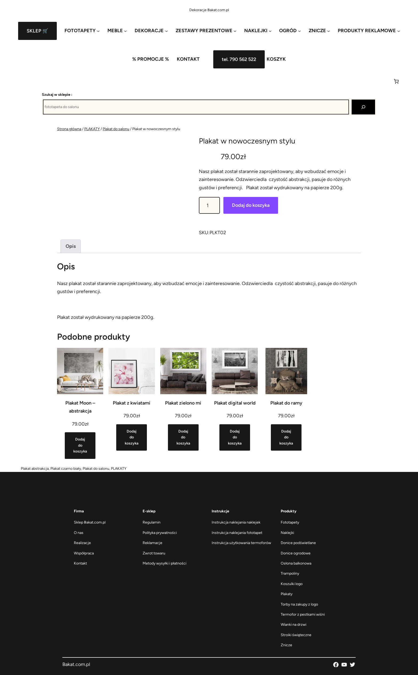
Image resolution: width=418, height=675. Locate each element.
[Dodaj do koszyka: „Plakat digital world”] (234, 437)
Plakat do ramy (286, 403)
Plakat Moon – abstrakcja (80, 407)
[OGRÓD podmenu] (290, 30)
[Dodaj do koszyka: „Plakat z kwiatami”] (131, 437)
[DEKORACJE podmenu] (151, 30)
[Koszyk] (396, 81)
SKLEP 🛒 (37, 31)
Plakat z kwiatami (131, 403)
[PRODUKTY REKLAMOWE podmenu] (369, 30)
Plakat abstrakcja (35, 468)
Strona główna (69, 129)
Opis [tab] (71, 246)
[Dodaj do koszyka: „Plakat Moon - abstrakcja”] (80, 445)
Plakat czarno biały (65, 468)
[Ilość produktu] (209, 205)
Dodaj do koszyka (251, 205)
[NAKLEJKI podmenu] (257, 30)
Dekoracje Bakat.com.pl (209, 10)
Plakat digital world (235, 403)
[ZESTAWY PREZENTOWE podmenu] (206, 30)
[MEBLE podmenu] (117, 30)
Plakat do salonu (116, 129)
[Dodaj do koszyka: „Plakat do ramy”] (286, 437)
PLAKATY (92, 129)
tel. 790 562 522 (239, 59)
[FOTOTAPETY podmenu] (82, 30)
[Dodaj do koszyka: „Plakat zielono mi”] (183, 437)
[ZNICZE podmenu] (319, 30)
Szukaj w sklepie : (57, 94)
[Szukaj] (363, 107)
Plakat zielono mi (183, 403)
